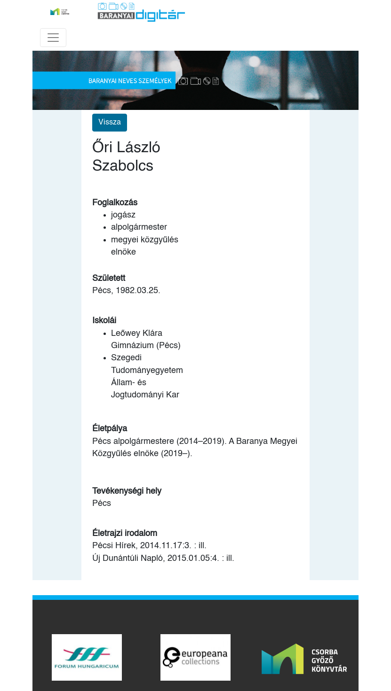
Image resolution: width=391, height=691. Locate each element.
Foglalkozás (114, 203)
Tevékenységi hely (126, 491)
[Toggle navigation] (53, 37)
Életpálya (109, 429)
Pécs (101, 503)
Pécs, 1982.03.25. (126, 291)
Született (108, 278)
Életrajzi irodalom (124, 533)
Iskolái (104, 321)
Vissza (109, 122)
